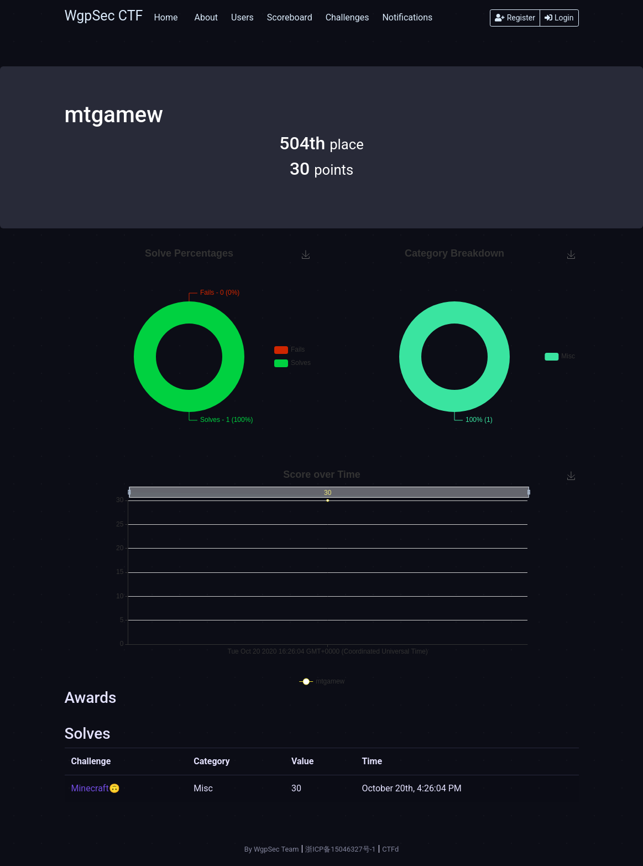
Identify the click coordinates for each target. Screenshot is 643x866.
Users (242, 17)
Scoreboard (289, 17)
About (206, 17)
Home (165, 17)
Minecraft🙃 (95, 788)
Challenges (347, 17)
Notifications (407, 17)
